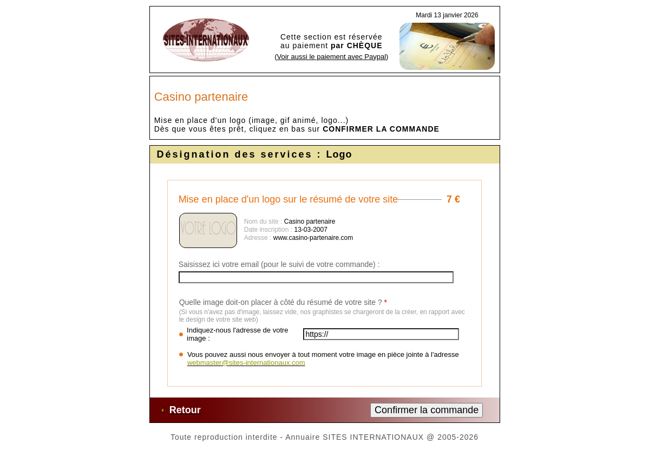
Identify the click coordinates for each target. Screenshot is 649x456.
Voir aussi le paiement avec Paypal (331, 57)
